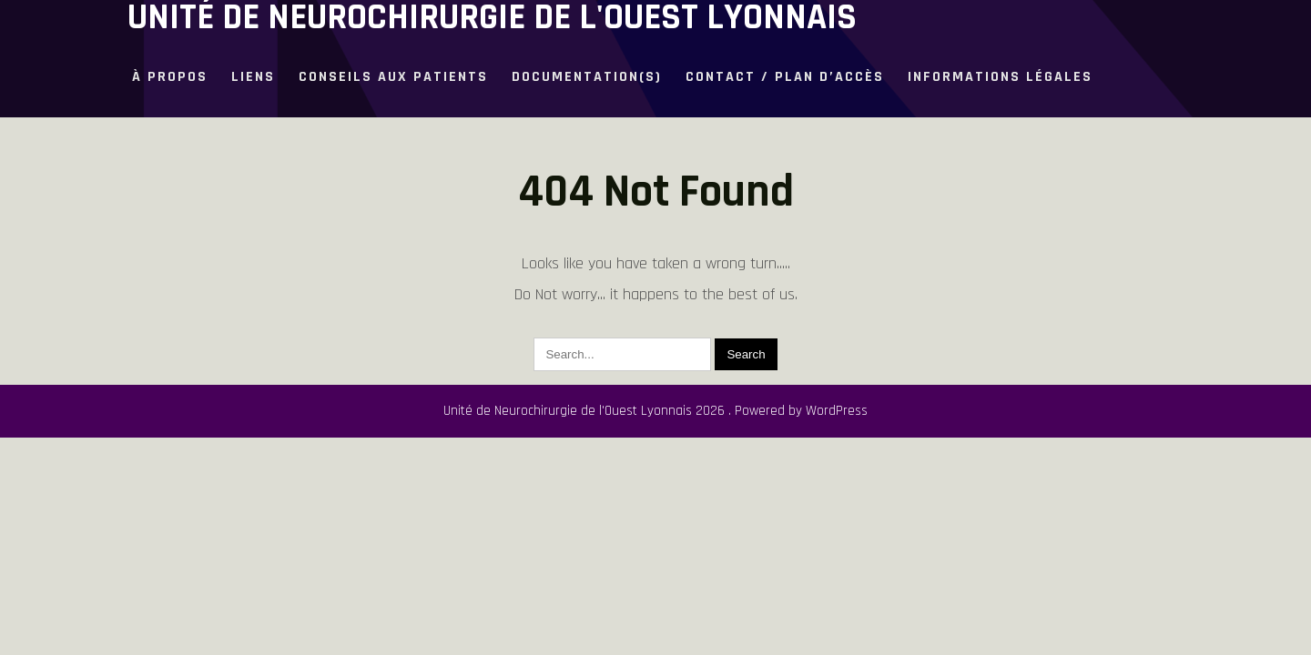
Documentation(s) (587, 76)
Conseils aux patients (393, 76)
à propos (170, 76)
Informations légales (1000, 76)
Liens (253, 76)
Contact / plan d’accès (785, 76)
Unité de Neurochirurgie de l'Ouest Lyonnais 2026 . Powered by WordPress (655, 410)
